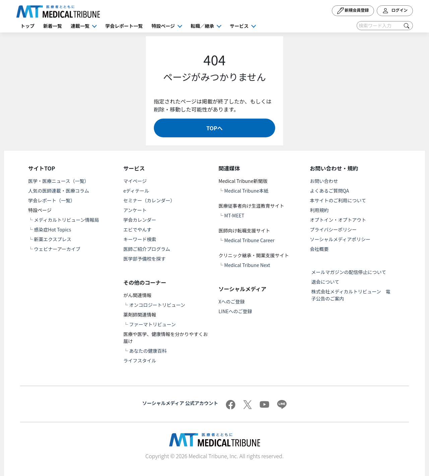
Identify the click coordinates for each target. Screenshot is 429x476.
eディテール (136, 190)
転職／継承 (202, 25)
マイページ (135, 181)
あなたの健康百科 (148, 350)
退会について (325, 281)
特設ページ (163, 25)
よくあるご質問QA (329, 190)
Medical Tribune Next (247, 265)
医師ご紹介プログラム (146, 249)
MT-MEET (234, 215)
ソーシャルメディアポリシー (340, 239)
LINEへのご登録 (235, 311)
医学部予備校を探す (144, 258)
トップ (27, 25)
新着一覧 (52, 25)
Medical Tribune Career (249, 240)
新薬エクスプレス (52, 239)
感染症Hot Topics (52, 229)
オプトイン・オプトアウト (338, 219)
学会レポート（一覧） (51, 200)
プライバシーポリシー (333, 229)
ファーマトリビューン (152, 324)
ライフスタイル (139, 360)
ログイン (395, 11)
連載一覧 (80, 25)
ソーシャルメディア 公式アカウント (180, 403)
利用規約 (319, 210)
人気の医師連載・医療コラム (58, 190)
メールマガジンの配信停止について (348, 272)
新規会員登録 (353, 11)
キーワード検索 (139, 239)
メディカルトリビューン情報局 (66, 219)
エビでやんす (137, 229)
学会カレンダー (139, 219)
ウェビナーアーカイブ (57, 249)
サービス (239, 25)
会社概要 (319, 249)
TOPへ (214, 128)
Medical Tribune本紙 (246, 190)
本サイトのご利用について (338, 200)
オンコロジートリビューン (157, 304)
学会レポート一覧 (124, 25)
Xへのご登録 (232, 301)
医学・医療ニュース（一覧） (58, 181)
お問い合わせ (324, 181)
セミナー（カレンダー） (149, 200)
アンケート (134, 210)
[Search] (385, 25)
